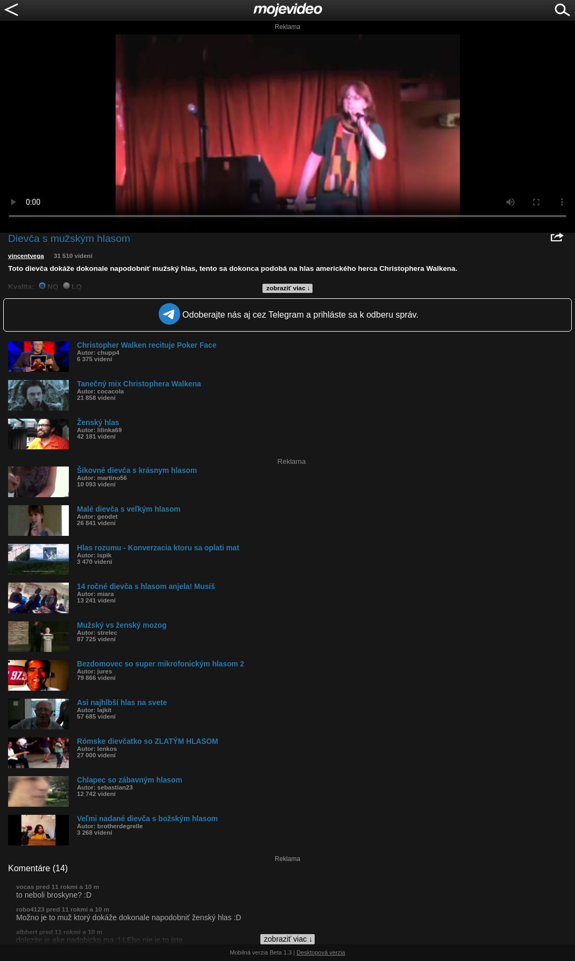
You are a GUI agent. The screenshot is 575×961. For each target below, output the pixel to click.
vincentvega (26, 256)
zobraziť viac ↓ (288, 288)
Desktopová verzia (320, 952)
